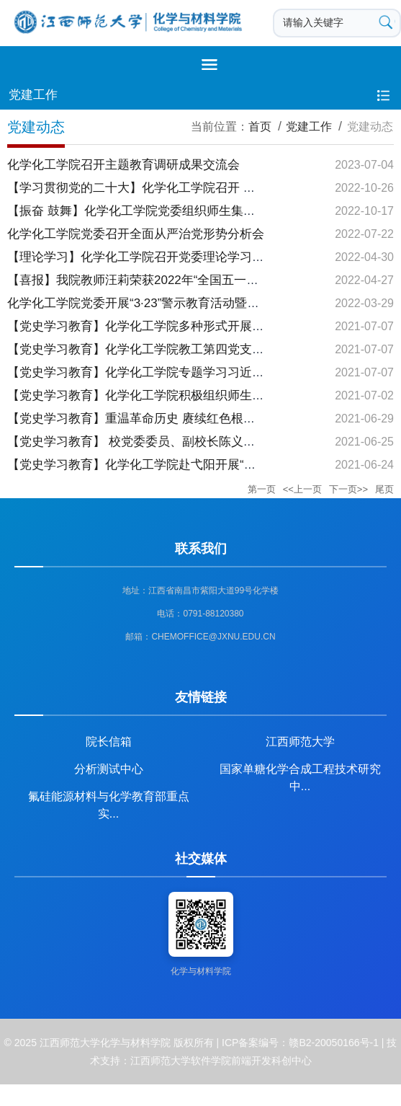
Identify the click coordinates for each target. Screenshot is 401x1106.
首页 (259, 126)
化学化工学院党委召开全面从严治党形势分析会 (135, 234)
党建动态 (370, 126)
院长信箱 (109, 741)
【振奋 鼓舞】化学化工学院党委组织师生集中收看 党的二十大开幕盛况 (200, 211)
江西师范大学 (300, 741)
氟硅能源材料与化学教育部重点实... (108, 801)
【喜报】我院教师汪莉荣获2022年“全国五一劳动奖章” (153, 280)
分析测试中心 (108, 769)
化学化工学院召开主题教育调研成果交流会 (123, 165)
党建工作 (309, 126)
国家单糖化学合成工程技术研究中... (300, 774)
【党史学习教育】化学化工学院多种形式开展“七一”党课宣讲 (170, 326)
